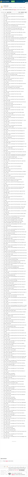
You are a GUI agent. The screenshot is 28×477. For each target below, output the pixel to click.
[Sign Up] (9, 473)
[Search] (24, 1)
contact (6, 474)
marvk (6, 7)
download (22, 12)
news (6, 471)
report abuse (2, 474)
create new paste (3, 470)
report (25, 12)
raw (19, 12)
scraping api (2, 471)
